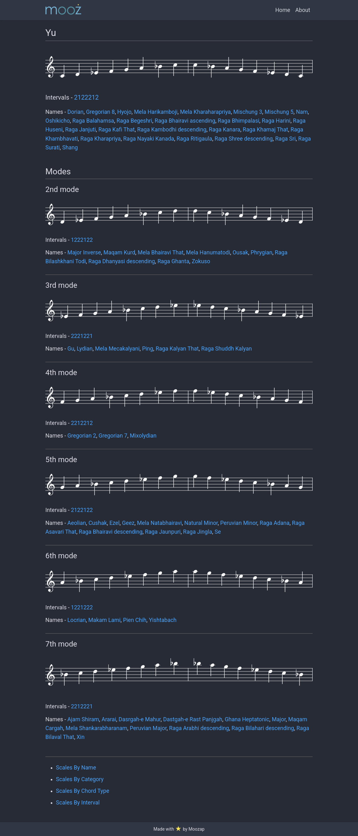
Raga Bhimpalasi (238, 121)
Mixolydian (143, 436)
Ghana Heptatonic (247, 719)
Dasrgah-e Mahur (139, 719)
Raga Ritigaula (194, 139)
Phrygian (261, 252)
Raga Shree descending (244, 139)
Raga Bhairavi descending (110, 532)
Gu (70, 348)
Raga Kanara (224, 129)
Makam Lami (104, 620)
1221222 (82, 607)
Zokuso (201, 261)
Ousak (240, 252)
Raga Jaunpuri (163, 532)
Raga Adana (275, 523)
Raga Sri (285, 139)
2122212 (86, 97)
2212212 (82, 423)
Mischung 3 (247, 112)
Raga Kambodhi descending (171, 129)
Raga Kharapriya (100, 139)
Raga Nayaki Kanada (148, 139)
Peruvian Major (148, 728)
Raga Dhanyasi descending (121, 261)
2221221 (82, 336)
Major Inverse (84, 252)
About (302, 10)
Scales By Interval (78, 802)
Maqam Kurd (119, 252)
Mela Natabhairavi (159, 523)
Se (218, 532)
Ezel (114, 523)
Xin (80, 737)
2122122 (82, 510)
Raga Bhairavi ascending (185, 121)
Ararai (108, 719)
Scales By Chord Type (82, 791)
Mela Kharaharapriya (205, 112)
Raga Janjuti (80, 129)
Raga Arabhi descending (199, 728)
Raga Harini (276, 121)
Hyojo (124, 112)
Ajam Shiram (83, 719)
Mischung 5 (279, 112)
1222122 (82, 240)
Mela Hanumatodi (208, 252)
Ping (147, 348)
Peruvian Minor (238, 523)
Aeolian (76, 523)
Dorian (75, 112)
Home (282, 10)
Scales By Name (76, 767)
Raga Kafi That (116, 129)
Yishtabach (162, 620)
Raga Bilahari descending (263, 728)
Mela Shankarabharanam (96, 728)
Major (279, 719)
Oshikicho (57, 121)
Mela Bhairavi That (160, 252)
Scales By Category (80, 779)
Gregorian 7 (113, 436)
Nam (302, 112)
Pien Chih (134, 620)
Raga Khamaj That (265, 129)
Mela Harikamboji (155, 112)
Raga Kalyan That (177, 348)
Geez (128, 523)
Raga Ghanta (173, 261)
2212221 (82, 706)
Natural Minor (201, 523)
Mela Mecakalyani (117, 348)
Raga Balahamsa (93, 121)
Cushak (98, 523)
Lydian (84, 348)
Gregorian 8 (100, 112)
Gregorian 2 (81, 436)
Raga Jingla (197, 532)
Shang (70, 147)
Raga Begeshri (134, 121)
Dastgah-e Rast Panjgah (192, 719)
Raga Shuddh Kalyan (226, 348)
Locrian (76, 620)
